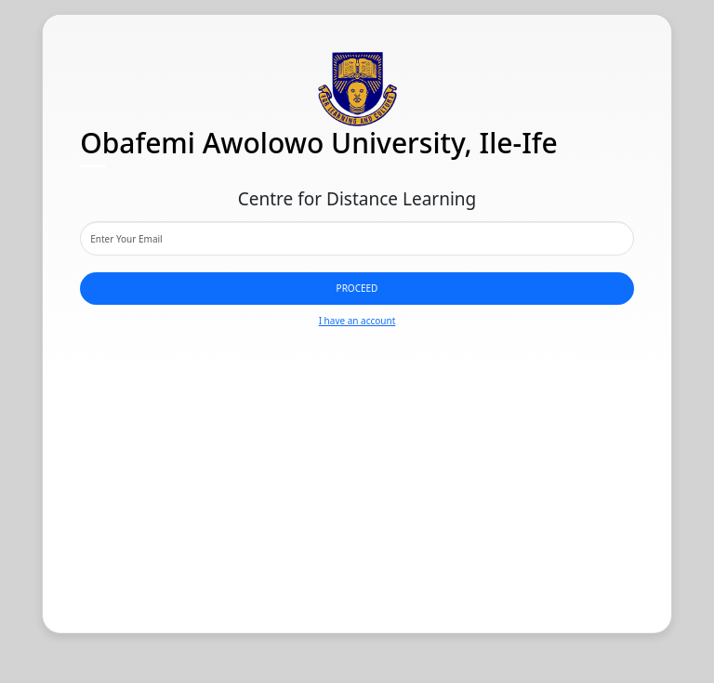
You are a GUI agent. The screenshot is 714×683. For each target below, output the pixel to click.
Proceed (357, 288)
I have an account (357, 320)
